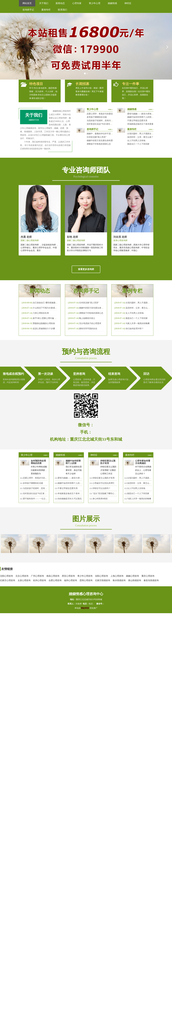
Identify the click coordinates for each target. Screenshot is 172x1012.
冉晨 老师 (26, 236)
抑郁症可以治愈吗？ (101, 488)
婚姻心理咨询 (132, 576)
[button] (4, 46)
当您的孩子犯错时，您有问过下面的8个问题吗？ (108, 120)
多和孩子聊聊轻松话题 (97, 117)
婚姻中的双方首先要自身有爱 (100, 140)
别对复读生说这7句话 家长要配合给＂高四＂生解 (108, 124)
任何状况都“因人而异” (96, 137)
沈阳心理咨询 (6, 576)
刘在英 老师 (120, 236)
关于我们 (43, 3)
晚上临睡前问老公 (87, 318)
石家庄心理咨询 (7, 580)
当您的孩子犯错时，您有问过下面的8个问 (41, 488)
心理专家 (76, 3)
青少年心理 (94, 3)
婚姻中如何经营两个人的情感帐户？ (143, 117)
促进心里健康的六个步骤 (44, 329)
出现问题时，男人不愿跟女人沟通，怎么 (145, 478)
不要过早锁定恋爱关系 (137, 120)
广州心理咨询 (37, 576)
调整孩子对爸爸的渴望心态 (99, 144)
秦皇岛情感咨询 (151, 580)
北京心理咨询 (21, 576)
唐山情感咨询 (134, 580)
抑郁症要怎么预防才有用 (103, 478)
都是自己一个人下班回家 (138, 144)
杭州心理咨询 (39, 580)
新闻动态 (60, 3)
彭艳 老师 (72, 236)
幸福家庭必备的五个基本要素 (140, 124)
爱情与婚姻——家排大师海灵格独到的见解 (146, 114)
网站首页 (27, 3)
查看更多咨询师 (86, 269)
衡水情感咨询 (119, 580)
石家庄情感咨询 (102, 580)
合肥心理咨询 (55, 580)
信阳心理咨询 (101, 576)
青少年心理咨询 (84, 576)
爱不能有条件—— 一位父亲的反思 (38, 499)
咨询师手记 (28, 9)
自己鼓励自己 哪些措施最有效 (46, 303)
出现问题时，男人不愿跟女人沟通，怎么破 (145, 303)
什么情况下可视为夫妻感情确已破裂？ (50, 308)
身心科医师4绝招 (101, 499)
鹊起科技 (85, 608)
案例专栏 (46, 9)
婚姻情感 (112, 3)
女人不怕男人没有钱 (136, 140)
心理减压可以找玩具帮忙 (103, 483)
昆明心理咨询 (86, 580)
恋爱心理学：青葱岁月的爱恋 (100, 114)
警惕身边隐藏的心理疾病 (44, 323)
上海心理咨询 (117, 576)
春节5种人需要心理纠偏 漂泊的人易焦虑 (51, 318)
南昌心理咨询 (52, 576)
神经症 (127, 3)
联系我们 (62, 9)
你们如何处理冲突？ (135, 329)
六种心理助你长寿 (41, 313)
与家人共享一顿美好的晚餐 (138, 323)
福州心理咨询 (70, 580)
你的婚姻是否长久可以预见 (70, 499)
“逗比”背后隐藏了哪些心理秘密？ (107, 493)
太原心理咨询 (24, 580)
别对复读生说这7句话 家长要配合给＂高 (41, 493)
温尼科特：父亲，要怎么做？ (140, 137)
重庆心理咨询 (147, 576)
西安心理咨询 (68, 576)
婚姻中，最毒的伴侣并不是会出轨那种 (104, 134)
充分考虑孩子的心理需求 (90, 323)
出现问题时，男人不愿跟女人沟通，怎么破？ (147, 134)
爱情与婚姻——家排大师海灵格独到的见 (76, 478)
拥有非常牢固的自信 (88, 329)
